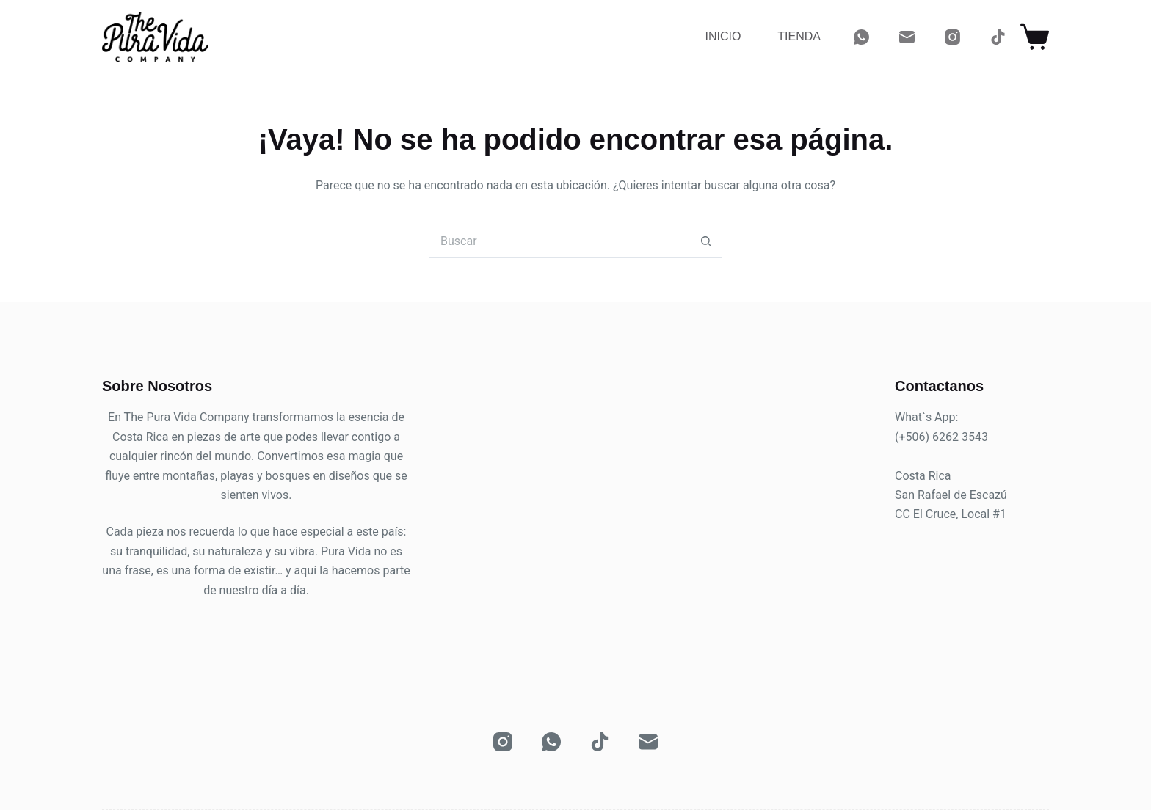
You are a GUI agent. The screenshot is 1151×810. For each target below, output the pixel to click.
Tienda (799, 36)
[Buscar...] (559, 241)
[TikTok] (998, 37)
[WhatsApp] (861, 37)
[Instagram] (952, 37)
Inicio (723, 36)
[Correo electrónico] (907, 37)
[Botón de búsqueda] (705, 241)
